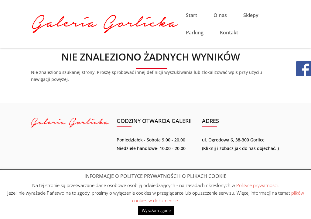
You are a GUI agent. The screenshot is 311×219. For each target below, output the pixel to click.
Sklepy (250, 16)
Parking (194, 33)
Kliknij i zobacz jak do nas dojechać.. (240, 148)
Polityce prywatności (257, 185)
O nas (220, 16)
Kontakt (229, 33)
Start (191, 16)
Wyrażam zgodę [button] (156, 210)
